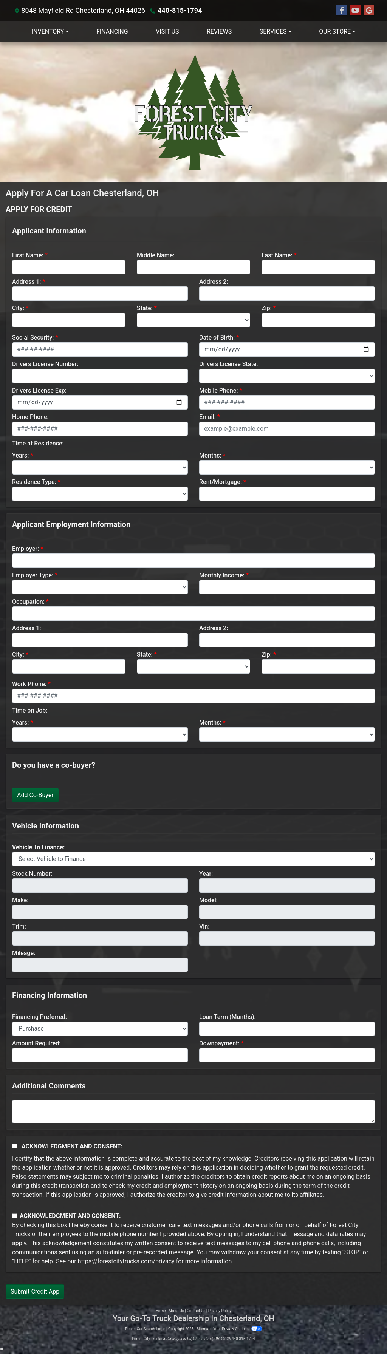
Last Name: (277, 255)
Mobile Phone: (218, 390)
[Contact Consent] (14, 1215)
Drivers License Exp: (39, 390)
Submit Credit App (35, 1291)
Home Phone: (30, 416)
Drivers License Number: (45, 364)
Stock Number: (32, 873)
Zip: (267, 308)
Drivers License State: (228, 364)
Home (161, 1311)
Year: (206, 873)
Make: (20, 900)
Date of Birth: (217, 337)
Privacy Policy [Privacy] (220, 1311)
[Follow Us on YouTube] (355, 10)
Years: (20, 455)
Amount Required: (36, 1043)
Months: (210, 455)
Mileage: (23, 953)
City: (18, 308)
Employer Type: (32, 575)
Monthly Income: (222, 575)
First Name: (27, 255)
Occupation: (28, 601)
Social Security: (33, 337)
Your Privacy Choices (237, 1329)
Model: (208, 900)
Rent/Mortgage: (220, 481)
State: (145, 308)
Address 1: (26, 281)
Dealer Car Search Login (145, 1329)
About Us (176, 1311)
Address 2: (213, 281)
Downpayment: (219, 1043)
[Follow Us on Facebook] (341, 10)
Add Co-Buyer (35, 795)
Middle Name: (155, 255)
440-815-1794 (180, 10)
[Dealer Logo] (193, 112)
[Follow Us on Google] (369, 10)
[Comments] (193, 1111)
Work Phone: (29, 684)
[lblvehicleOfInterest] (193, 859)
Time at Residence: (38, 443)
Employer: (25, 548)
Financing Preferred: (39, 1016)
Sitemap (204, 1329)
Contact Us (196, 1311)
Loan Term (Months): (227, 1016)
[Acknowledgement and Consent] (14, 1146)
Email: (207, 416)
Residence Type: (34, 481)
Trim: (19, 926)
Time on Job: (29, 710)
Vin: (204, 926)
